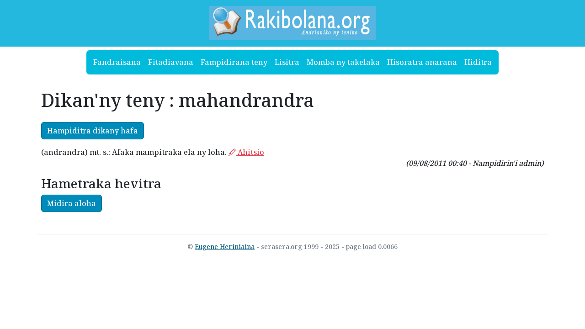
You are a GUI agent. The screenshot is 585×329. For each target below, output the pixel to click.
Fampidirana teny (234, 62)
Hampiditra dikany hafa (92, 131)
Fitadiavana (170, 62)
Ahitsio (246, 152)
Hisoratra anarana (422, 62)
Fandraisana (117, 62)
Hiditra (478, 62)
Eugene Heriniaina (225, 246)
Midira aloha (71, 203)
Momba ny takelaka (343, 62)
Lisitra (287, 62)
